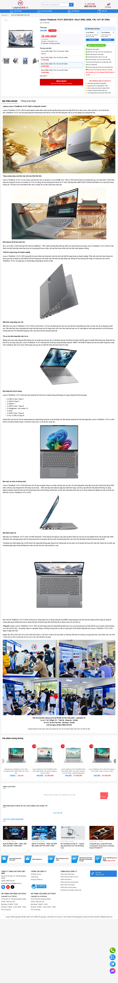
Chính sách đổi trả (66, 879)
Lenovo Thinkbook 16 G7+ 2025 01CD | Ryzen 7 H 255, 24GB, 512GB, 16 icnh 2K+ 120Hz (102, 770)
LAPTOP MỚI (18, 11)
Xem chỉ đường (6, 909)
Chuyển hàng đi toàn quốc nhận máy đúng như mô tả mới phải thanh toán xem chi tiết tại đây (59, 729)
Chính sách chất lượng (67, 874)
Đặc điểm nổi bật (9, 101)
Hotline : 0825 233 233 (8, 901)
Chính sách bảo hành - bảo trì (69, 877)
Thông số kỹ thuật (28, 101)
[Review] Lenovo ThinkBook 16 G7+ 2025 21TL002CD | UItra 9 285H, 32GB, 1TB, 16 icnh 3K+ (16, 771)
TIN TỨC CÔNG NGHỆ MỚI (13, 819)
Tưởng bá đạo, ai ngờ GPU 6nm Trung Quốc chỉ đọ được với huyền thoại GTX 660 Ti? (101, 846)
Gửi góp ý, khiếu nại (36, 879)
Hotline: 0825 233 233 (37, 901)
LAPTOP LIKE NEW (46, 11)
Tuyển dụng (34, 877)
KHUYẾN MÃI (75, 11)
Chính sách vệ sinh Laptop (68, 887)
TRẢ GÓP (104, 11)
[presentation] (2, 61)
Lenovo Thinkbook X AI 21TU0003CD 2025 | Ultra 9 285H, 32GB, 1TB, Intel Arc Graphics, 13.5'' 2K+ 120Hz (45, 771)
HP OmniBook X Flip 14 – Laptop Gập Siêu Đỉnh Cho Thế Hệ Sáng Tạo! (72, 846)
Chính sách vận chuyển (68, 885)
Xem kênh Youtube (104, 796)
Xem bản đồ (92, 39)
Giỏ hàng (108, 7)
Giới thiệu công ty (36, 874)
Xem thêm (57, 813)
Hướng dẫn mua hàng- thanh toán (71, 890)
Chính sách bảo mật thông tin (70, 882)
